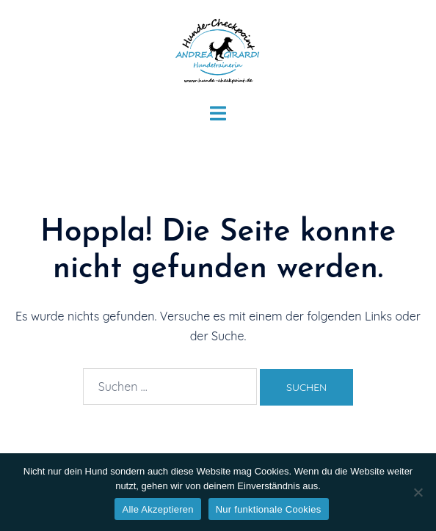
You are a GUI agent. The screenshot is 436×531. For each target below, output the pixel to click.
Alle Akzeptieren (157, 509)
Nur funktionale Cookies (268, 509)
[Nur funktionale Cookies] (417, 492)
